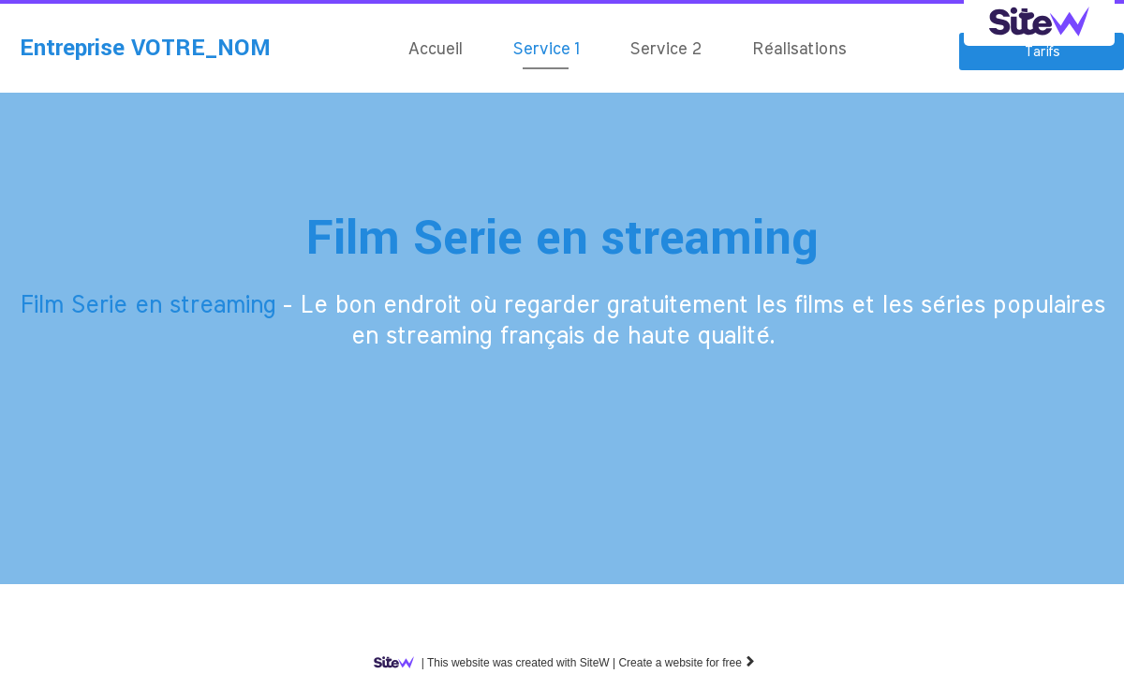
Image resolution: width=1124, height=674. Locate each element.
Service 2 (665, 49)
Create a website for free (687, 662)
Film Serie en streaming (562, 238)
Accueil (434, 49)
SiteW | (498, 662)
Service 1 (545, 49)
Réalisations (799, 49)
